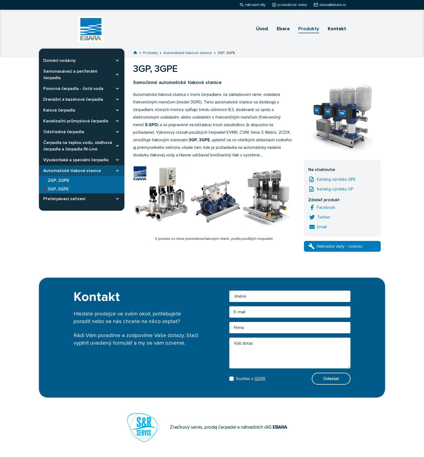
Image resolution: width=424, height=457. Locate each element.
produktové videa (292, 5)
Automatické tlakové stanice (72, 171)
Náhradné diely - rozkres (339, 246)
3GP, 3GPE (58, 189)
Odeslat (331, 379)
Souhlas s (247, 378)
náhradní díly (255, 5)
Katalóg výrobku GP (335, 189)
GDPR (259, 379)
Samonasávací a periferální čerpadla (70, 74)
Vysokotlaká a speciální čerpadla (75, 160)
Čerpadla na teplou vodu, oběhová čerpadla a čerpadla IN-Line (77, 145)
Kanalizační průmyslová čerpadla (75, 121)
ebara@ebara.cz (332, 5)
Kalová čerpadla (59, 110)
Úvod (262, 28)
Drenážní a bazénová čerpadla (73, 99)
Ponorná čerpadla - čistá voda (73, 88)
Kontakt (337, 28)
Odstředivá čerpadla (63, 132)
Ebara (283, 28)
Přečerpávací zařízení (64, 199)
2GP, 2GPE (58, 180)
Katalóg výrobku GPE (336, 179)
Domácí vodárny (59, 60)
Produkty (308, 28)
